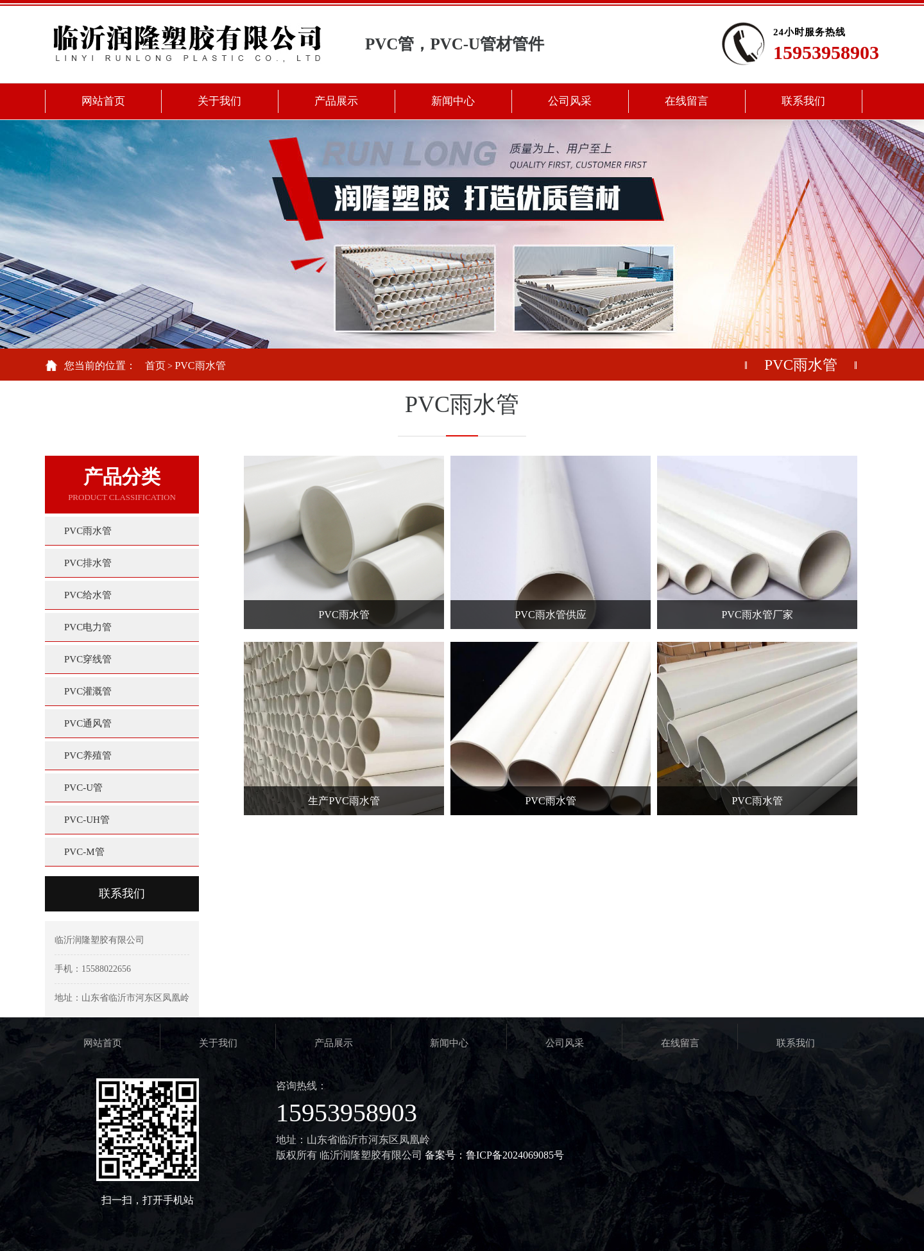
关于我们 (218, 1043)
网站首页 (102, 1043)
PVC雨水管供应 (550, 614)
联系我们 (122, 893)
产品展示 (333, 1043)
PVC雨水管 (200, 365)
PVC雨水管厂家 (756, 614)
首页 (155, 365)
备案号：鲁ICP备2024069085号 (494, 1155)
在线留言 (680, 1043)
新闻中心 (449, 1043)
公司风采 (564, 1043)
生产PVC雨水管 (343, 800)
